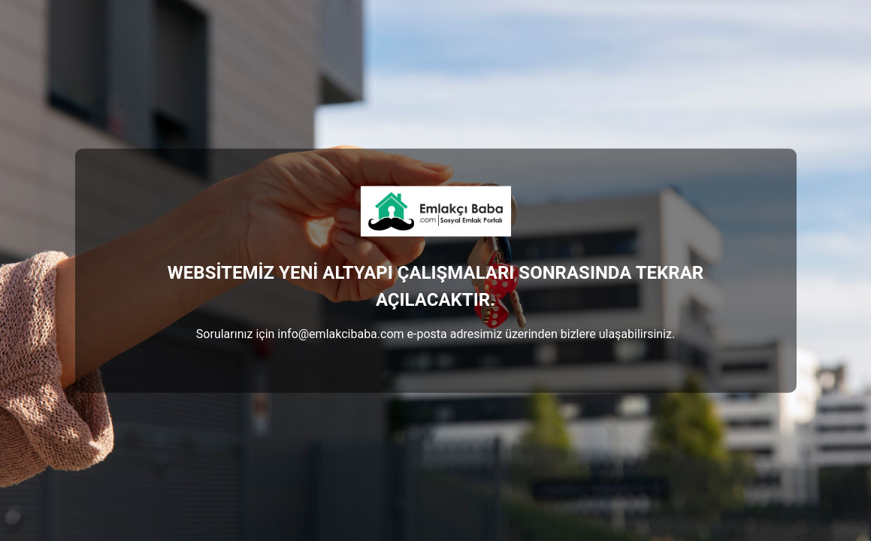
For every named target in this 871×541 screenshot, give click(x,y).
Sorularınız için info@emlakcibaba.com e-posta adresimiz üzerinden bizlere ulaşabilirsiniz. (435, 333)
